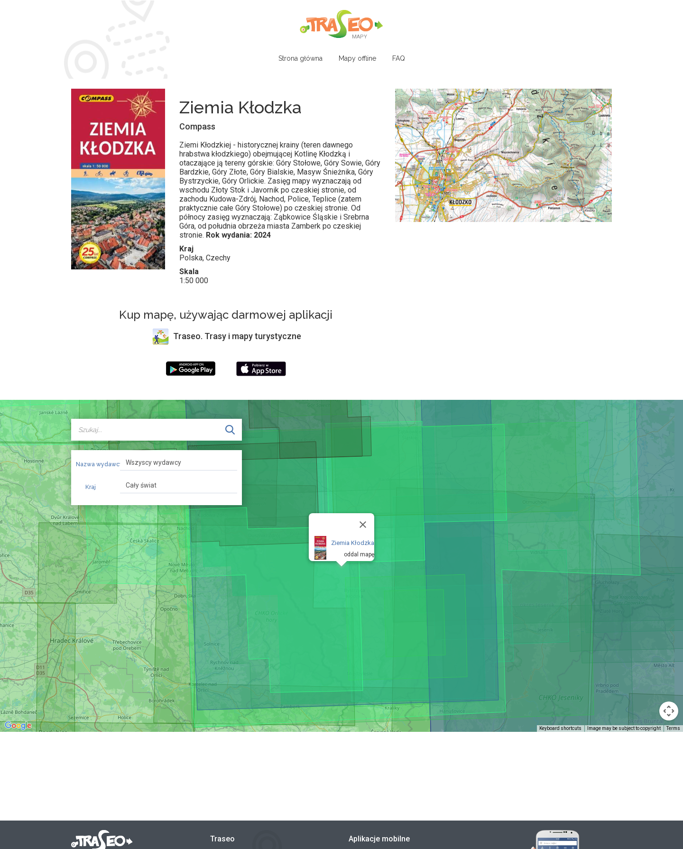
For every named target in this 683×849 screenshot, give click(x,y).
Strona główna (300, 58)
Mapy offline (357, 58)
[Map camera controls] (668, 710)
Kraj (90, 487)
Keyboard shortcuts (560, 728)
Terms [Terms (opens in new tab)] (673, 728)
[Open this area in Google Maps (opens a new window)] (18, 726)
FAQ (398, 58)
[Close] (362, 524)
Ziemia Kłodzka (352, 542)
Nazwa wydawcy (94, 464)
